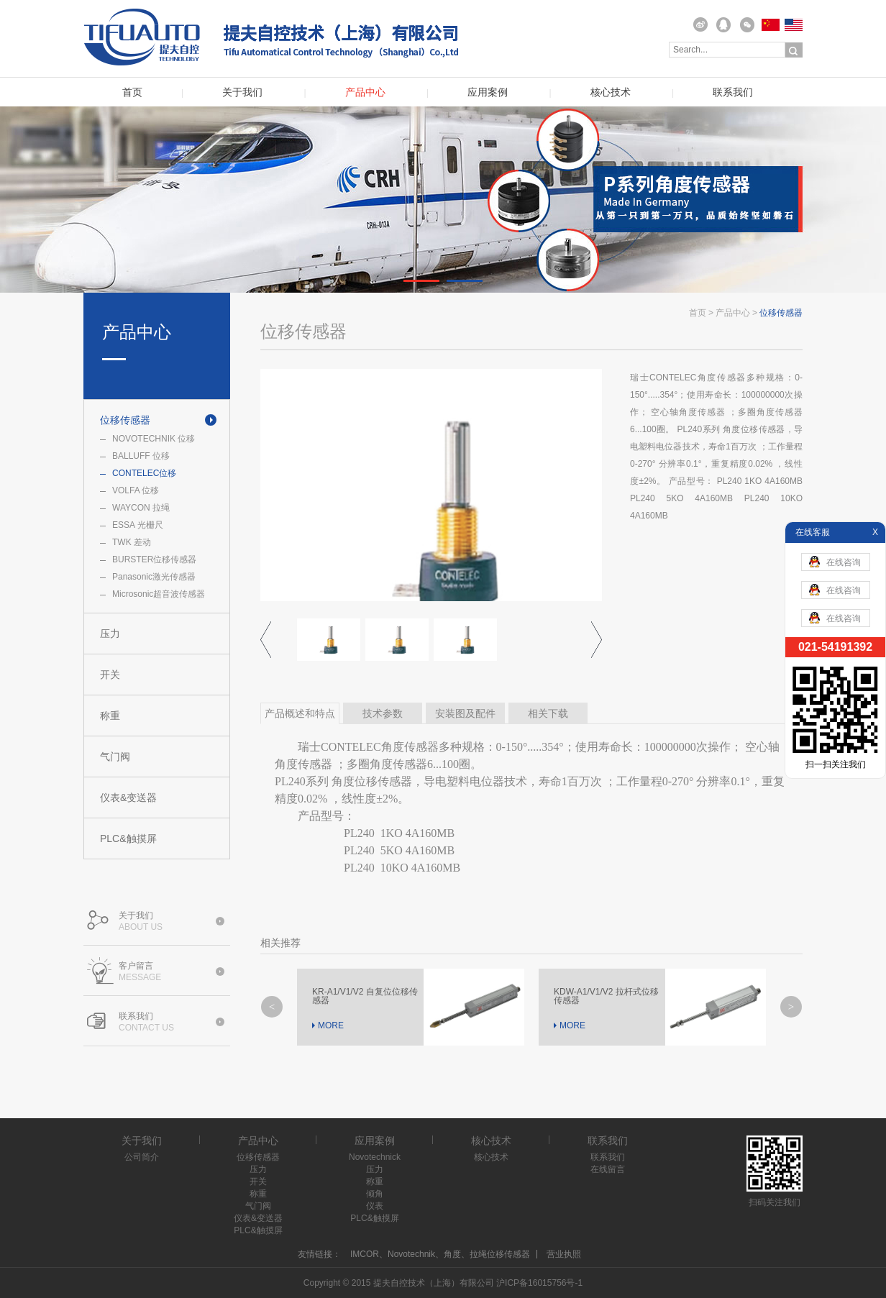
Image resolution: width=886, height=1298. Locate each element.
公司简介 (141, 1157)
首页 (132, 92)
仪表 (374, 1206)
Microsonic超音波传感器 (158, 594)
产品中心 (365, 92)
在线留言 (607, 1169)
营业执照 (564, 1254)
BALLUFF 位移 (141, 456)
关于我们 (242, 92)
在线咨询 (835, 561)
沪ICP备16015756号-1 (539, 1283)
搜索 (794, 50)
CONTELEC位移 (144, 473)
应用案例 (487, 92)
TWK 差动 (131, 542)
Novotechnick (375, 1157)
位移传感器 (125, 420)
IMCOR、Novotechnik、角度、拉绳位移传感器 (440, 1254)
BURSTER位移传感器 (154, 559)
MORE (331, 1025)
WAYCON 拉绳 (141, 508)
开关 (110, 674)
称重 (110, 715)
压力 (110, 633)
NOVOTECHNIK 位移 (153, 439)
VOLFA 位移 (135, 490)
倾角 (374, 1194)
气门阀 (115, 756)
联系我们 (733, 92)
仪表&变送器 (128, 797)
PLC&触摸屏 (128, 838)
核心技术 (610, 92)
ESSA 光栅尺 (137, 525)
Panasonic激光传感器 (154, 577)
